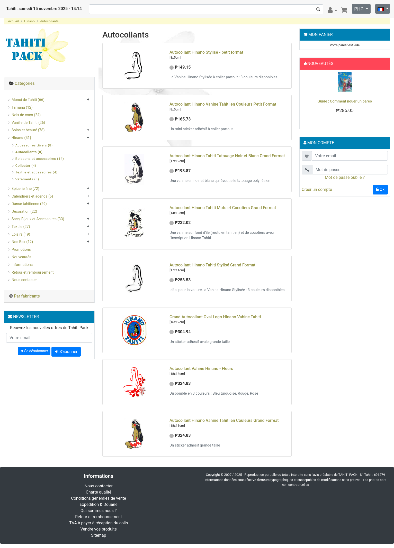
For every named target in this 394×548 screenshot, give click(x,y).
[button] (308, 98)
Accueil (13, 21)
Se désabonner (34, 351)
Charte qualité (98, 492)
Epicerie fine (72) (25, 189)
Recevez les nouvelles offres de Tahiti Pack (49, 327)
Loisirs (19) (21, 234)
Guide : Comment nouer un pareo (345, 101)
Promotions (21, 249)
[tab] (49, 83)
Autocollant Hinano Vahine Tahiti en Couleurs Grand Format (224, 420)
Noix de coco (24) (26, 115)
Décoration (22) (24, 211)
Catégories (25, 83)
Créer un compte (317, 189)
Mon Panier (320, 34)
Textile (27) (21, 227)
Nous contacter (24, 280)
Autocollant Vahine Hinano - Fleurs (201, 368)
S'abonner (66, 351)
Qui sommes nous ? (98, 510)
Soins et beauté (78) (28, 130)
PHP (359, 9)
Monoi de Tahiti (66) (28, 100)
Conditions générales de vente (98, 498)
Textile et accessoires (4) (36, 172)
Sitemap (98, 535)
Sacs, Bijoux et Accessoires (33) (38, 219)
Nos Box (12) (22, 242)
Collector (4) (25, 165)
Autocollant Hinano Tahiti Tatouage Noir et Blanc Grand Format (227, 155)
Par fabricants (27, 296)
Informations (22, 265)
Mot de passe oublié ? (345, 177)
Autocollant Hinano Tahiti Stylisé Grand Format (212, 265)
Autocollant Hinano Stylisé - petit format (206, 52)
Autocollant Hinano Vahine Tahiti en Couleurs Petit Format (222, 104)
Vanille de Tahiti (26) (28, 122)
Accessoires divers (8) (34, 145)
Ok (380, 189)
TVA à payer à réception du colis (98, 523)
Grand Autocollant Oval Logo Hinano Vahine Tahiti (215, 316)
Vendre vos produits (98, 529)
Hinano (29, 21)
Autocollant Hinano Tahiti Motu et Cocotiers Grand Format (222, 207)
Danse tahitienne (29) (29, 204)
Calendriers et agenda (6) (32, 196)
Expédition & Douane (99, 504)
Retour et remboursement (33, 272)
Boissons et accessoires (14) (39, 158)
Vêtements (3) (27, 179)
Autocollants (49, 21)
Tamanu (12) (22, 107)
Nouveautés (21, 257)
